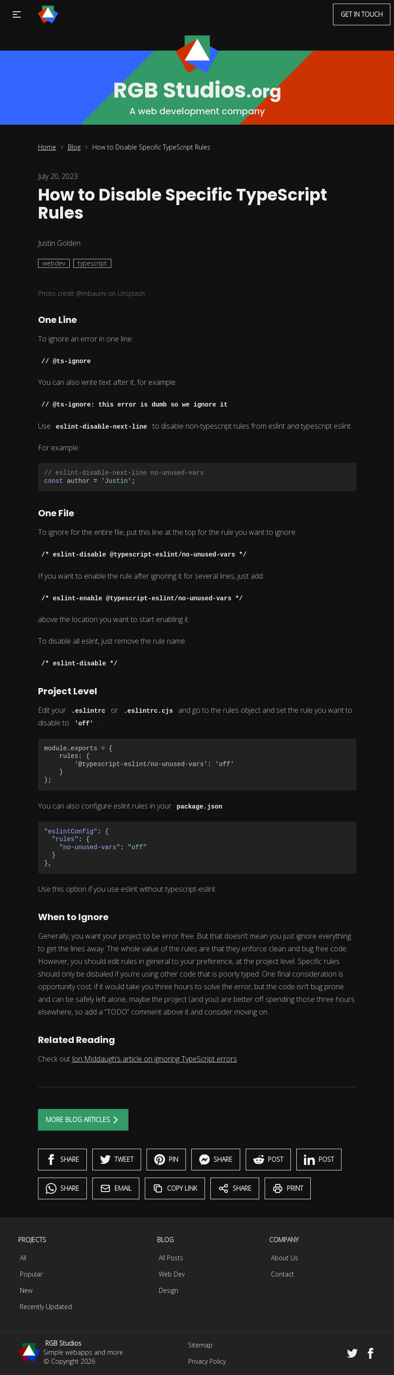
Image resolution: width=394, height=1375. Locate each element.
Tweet (116, 1159)
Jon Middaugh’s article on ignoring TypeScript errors (154, 1059)
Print (287, 1188)
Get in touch (362, 14)
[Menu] (48, 14)
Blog (74, 147)
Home (47, 147)
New (26, 1290)
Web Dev (172, 1274)
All (23, 1257)
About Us (284, 1257)
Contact (282, 1274)
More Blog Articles (83, 1119)
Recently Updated (46, 1306)
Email (116, 1188)
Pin (166, 1159)
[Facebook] (370, 1353)
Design (168, 1290)
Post (268, 1159)
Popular (31, 1274)
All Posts (171, 1257)
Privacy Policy (207, 1361)
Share (62, 1159)
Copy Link (174, 1188)
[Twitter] (352, 1353)
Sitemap (200, 1345)
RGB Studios (63, 1343)
